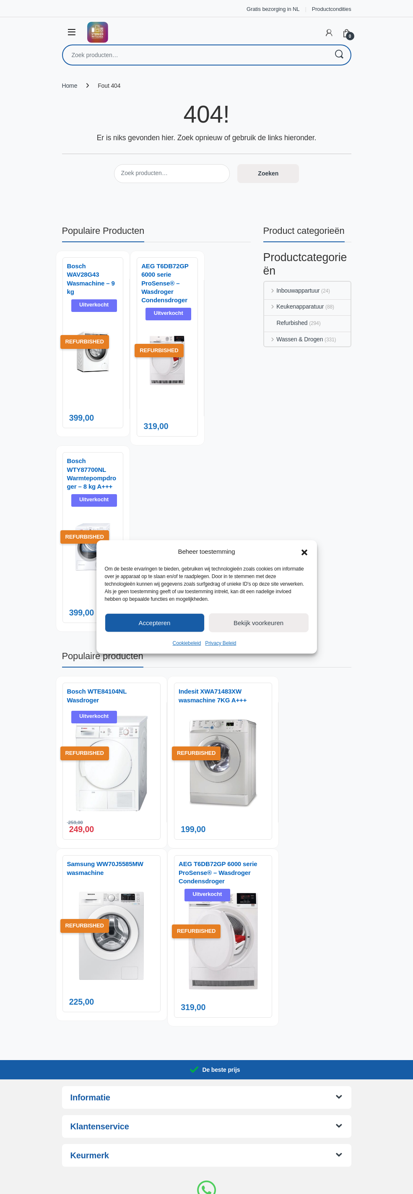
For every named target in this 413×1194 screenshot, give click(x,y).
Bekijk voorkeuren (258, 622)
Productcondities (331, 9)
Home (70, 85)
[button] (304, 551)
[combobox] (195, 55)
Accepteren (155, 622)
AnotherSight (223, 1183)
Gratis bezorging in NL (273, 9)
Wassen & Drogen (293, 339)
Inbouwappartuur (292, 290)
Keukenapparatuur (294, 306)
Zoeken (339, 55)
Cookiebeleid (187, 643)
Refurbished (286, 322)
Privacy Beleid (220, 643)
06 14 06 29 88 (206, 1121)
